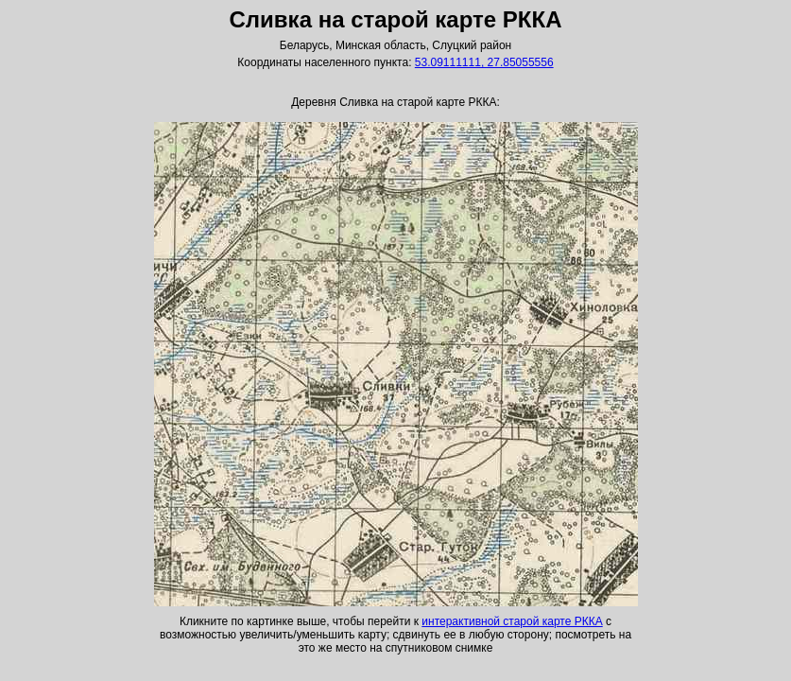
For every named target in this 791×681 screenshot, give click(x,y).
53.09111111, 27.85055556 (484, 62)
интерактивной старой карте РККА (511, 621)
